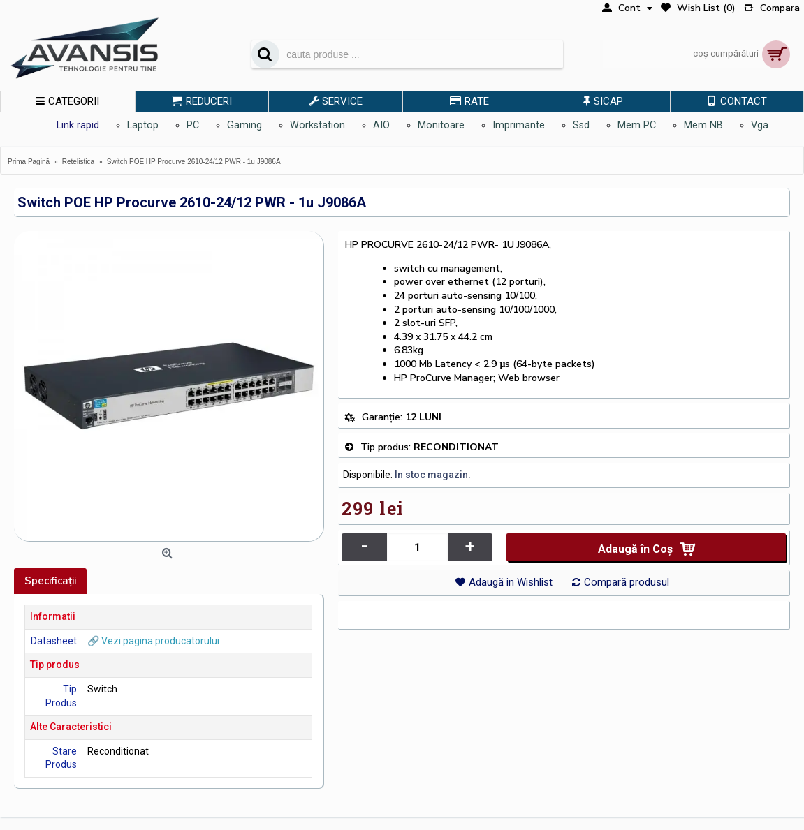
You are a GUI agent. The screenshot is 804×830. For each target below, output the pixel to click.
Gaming (244, 125)
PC (193, 125)
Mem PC (636, 125)
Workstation (317, 125)
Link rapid (78, 125)
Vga (759, 125)
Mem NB (703, 125)
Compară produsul (626, 582)
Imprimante (518, 125)
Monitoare (441, 125)
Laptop (143, 125)
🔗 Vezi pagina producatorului (153, 640)
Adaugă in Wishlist (511, 582)
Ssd (581, 125)
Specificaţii (50, 581)
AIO (381, 125)
